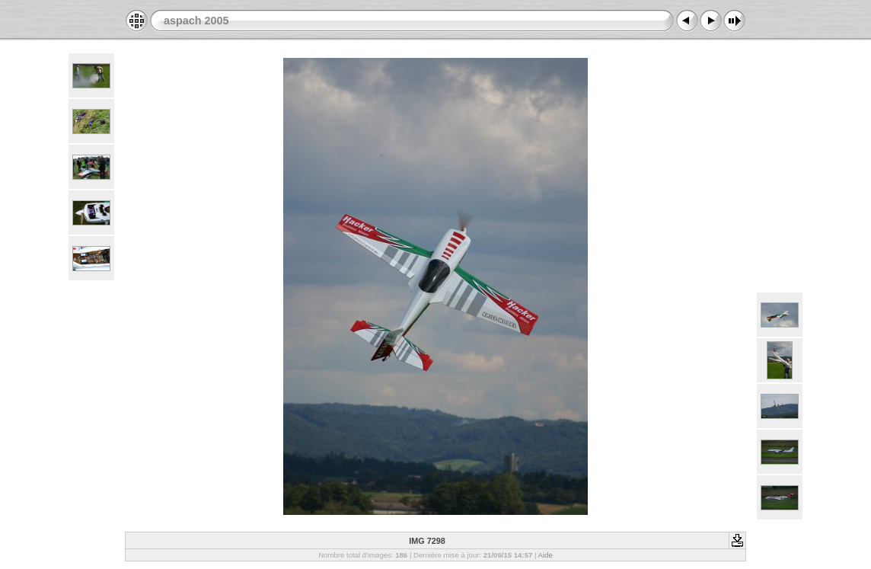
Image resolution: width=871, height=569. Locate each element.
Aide (545, 555)
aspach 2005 (196, 20)
